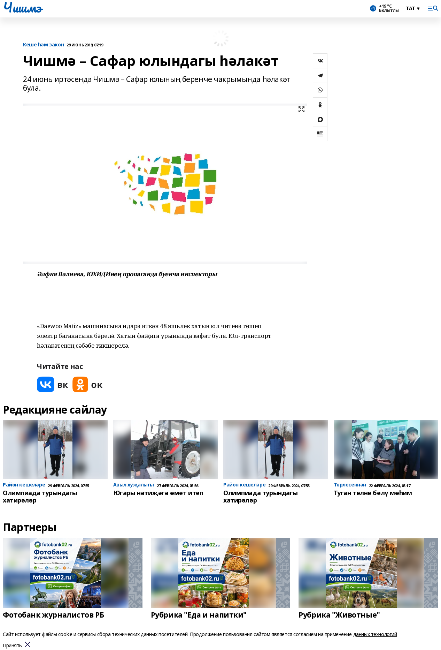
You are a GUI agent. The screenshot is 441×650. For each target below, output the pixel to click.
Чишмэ (22, 7)
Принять (12, 646)
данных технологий (375, 634)
